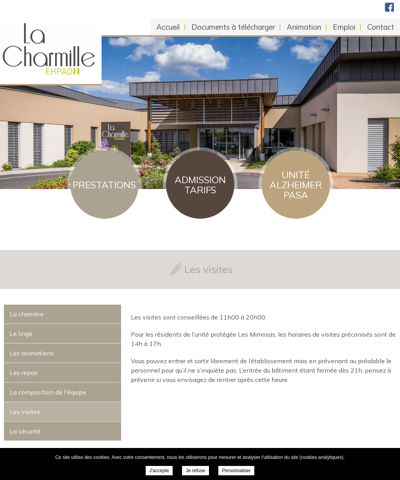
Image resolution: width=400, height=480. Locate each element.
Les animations (32, 353)
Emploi (344, 27)
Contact (380, 27)
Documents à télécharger (233, 27)
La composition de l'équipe (48, 392)
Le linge (21, 333)
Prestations (104, 185)
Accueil (168, 27)
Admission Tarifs (200, 185)
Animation (304, 27)
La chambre (27, 314)
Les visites (25, 412)
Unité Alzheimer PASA (296, 185)
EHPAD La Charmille (73, 39)
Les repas (24, 373)
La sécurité (25, 431)
